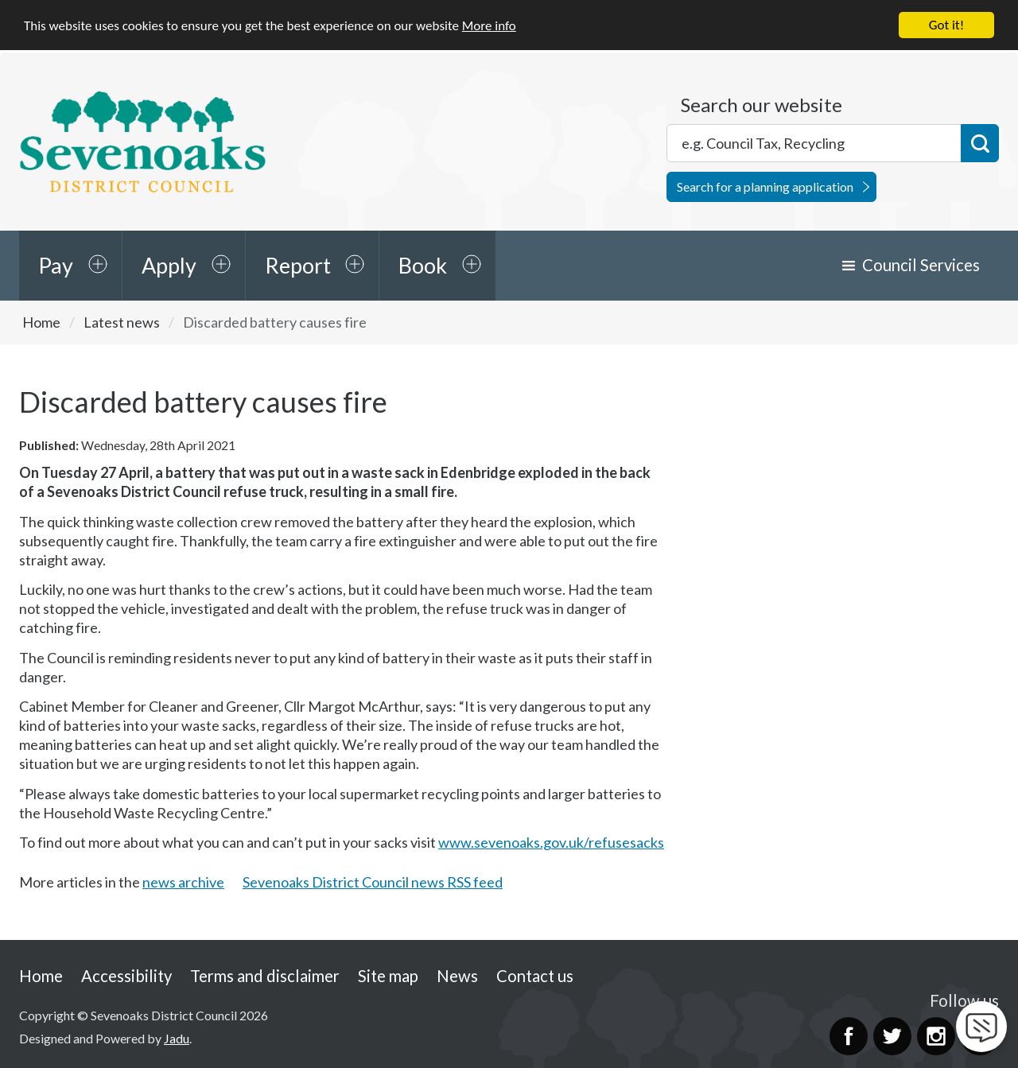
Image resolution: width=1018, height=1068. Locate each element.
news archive (183, 882)
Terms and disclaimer (265, 975)
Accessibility (126, 975)
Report (298, 265)
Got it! (946, 25)
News (457, 975)
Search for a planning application (765, 186)
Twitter (892, 1036)
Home (41, 322)
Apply (169, 265)
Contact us (534, 975)
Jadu (176, 1038)
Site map (388, 975)
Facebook (849, 1036)
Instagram (936, 1036)
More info (489, 25)
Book (422, 265)
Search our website (761, 105)
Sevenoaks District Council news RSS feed (373, 882)
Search (980, 143)
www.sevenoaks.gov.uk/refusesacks (551, 842)
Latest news (122, 322)
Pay (55, 265)
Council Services (921, 264)
